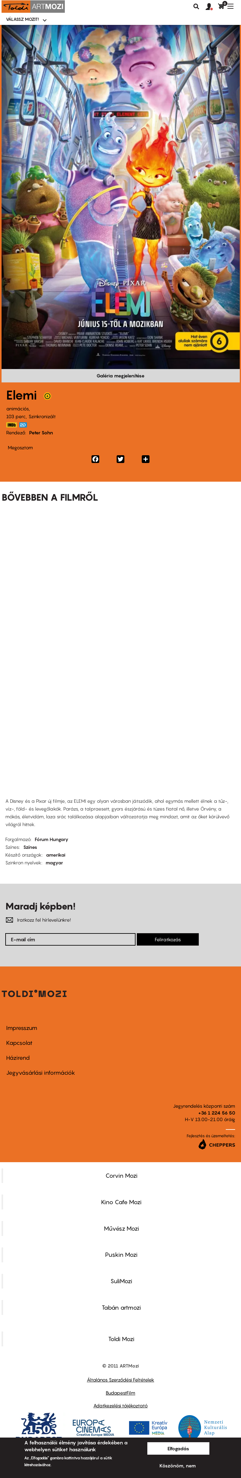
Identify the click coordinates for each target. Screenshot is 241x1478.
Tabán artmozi (121, 1307)
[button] (212, 7)
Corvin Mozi (121, 1175)
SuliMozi (121, 1281)
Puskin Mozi (121, 1254)
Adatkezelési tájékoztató (120, 1405)
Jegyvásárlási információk (40, 1072)
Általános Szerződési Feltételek (120, 1379)
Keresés (196, 6)
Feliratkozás (168, 939)
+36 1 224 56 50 (216, 1113)
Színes (30, 847)
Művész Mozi (121, 1228)
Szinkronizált (42, 416)
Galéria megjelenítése (120, 375)
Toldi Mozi (121, 1338)
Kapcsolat (19, 1043)
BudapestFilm (120, 1393)
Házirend (18, 1058)
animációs (17, 408)
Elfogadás (178, 1448)
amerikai (55, 855)
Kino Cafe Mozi (121, 1202)
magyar (54, 862)
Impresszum (21, 1028)
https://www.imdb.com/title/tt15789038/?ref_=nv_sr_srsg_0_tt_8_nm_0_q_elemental (11, 425)
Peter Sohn (41, 432)
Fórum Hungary (52, 839)
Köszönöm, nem (177, 1465)
